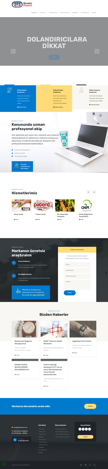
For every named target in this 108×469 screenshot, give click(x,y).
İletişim (94, 12)
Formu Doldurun (24, 261)
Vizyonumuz (42, 434)
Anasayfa (34, 12)
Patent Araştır (58, 107)
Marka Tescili (18, 214)
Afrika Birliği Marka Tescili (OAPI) (86, 215)
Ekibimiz (41, 437)
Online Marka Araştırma (62, 431)
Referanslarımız (65, 12)
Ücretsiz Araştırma (61, 429)
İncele (16, 219)
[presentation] (13, 51)
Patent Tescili (40, 214)
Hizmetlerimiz (53, 12)
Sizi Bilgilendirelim (25, 274)
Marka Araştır (21, 107)
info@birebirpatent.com (20, 427)
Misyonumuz (42, 439)
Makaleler (75, 12)
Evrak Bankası (85, 12)
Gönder (70, 292)
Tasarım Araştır (94, 104)
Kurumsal (42, 12)
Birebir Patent (25, 465)
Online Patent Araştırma (62, 434)
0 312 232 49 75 (23, 441)
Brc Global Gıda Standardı (62, 215)
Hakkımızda (42, 431)
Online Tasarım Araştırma (62, 437)
